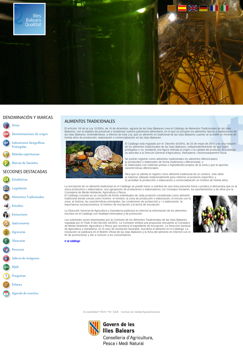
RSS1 (103, 311)
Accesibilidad (90, 311)
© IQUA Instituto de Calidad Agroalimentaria (134, 311)
